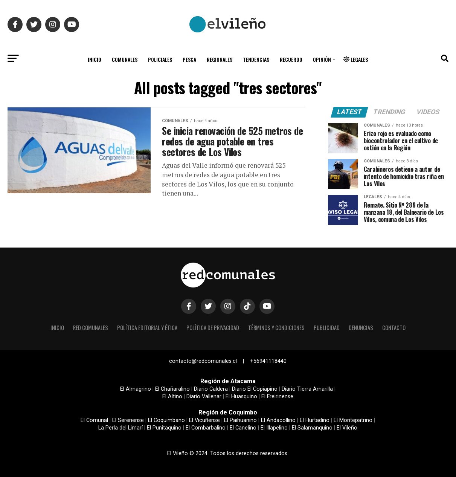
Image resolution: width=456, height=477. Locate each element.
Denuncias (361, 328)
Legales (355, 59)
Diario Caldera (211, 389)
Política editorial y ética (147, 328)
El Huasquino (241, 396)
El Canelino (243, 428)
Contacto (394, 328)
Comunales (124, 59)
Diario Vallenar (203, 396)
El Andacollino (278, 420)
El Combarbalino (206, 428)
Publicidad (327, 328)
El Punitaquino (164, 428)
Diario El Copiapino (255, 389)
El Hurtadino (314, 420)
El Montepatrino (353, 420)
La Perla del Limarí (120, 428)
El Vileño (347, 428)
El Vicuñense (204, 420)
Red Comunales (90, 328)
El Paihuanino (240, 420)
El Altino (172, 396)
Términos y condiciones (276, 328)
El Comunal (94, 420)
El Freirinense (277, 396)
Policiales (160, 59)
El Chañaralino (172, 389)
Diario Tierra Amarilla (307, 389)
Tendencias (256, 59)
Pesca (189, 59)
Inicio (94, 59)
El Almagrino (135, 389)
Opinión (322, 59)
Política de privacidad (212, 328)
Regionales (219, 59)
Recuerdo (291, 59)
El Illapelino (274, 428)
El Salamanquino (312, 428)
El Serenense (128, 420)
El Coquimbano (166, 420)
